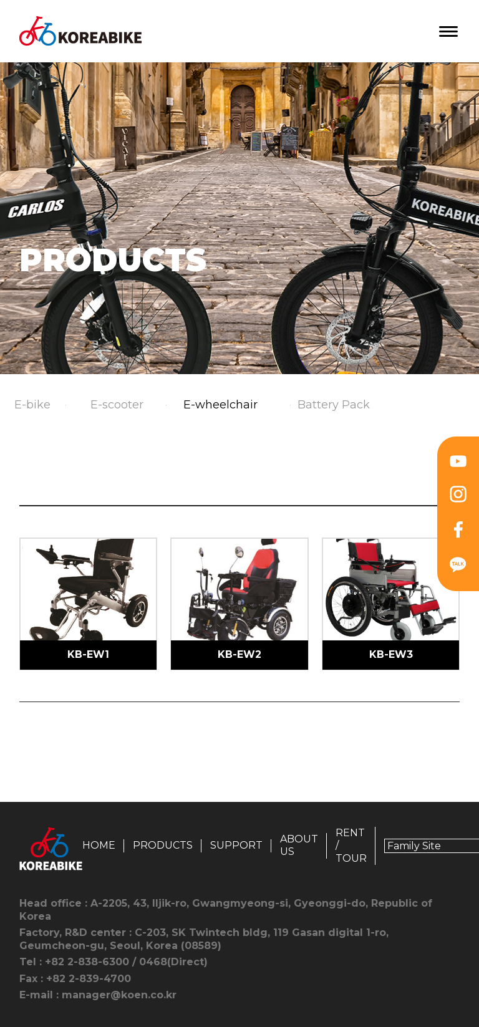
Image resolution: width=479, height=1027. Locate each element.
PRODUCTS (163, 845)
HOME (98, 845)
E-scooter (116, 405)
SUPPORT (236, 845)
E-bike (32, 405)
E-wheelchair (220, 405)
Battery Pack (334, 405)
